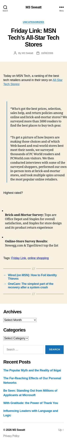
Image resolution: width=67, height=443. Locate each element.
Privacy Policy (11, 435)
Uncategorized (33, 22)
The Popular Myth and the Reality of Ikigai (32, 370)
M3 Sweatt (34, 7)
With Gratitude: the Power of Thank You (30, 403)
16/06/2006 (47, 53)
